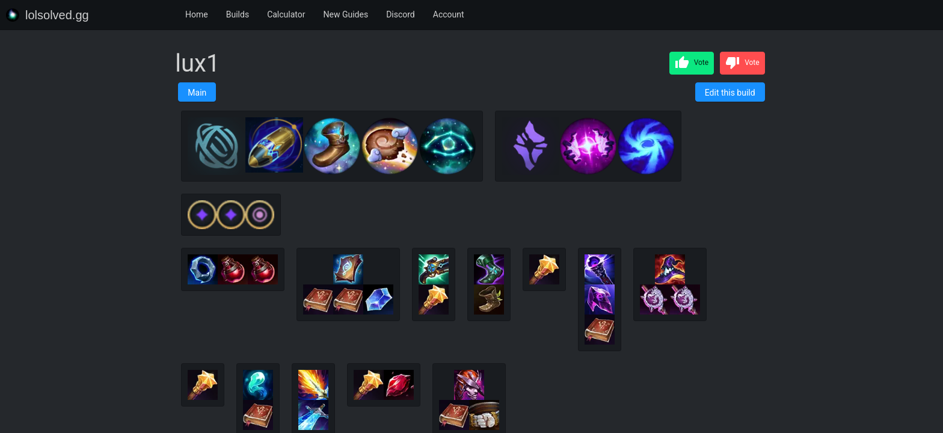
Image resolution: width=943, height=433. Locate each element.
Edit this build (730, 92)
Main (197, 92)
